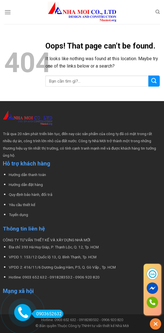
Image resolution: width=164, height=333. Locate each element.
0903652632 (47, 314)
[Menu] (7, 12)
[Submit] (154, 81)
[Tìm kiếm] (157, 12)
